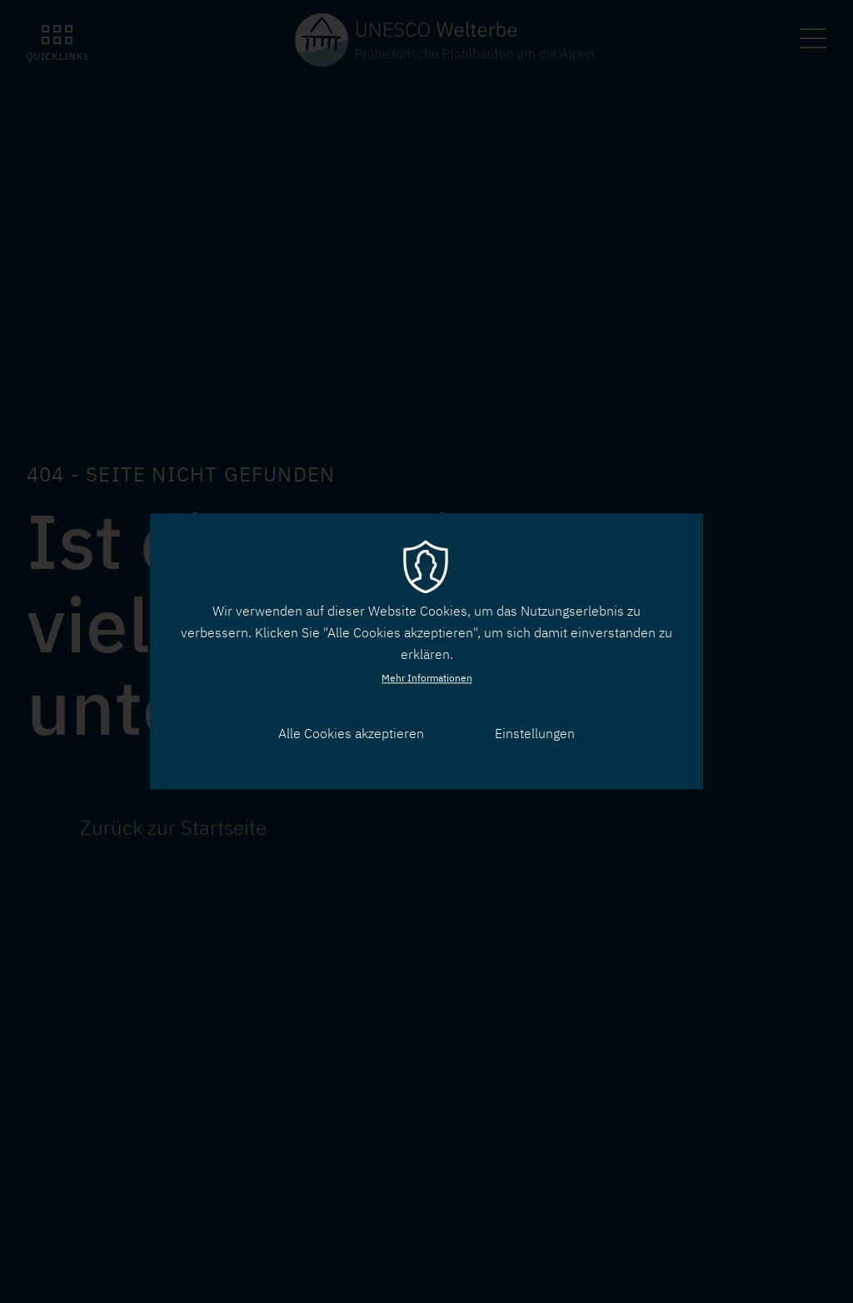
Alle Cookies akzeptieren (351, 733)
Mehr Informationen (427, 677)
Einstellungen (535, 733)
